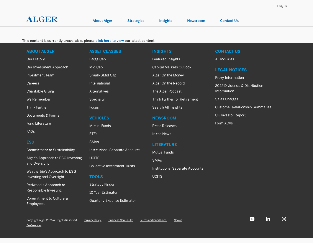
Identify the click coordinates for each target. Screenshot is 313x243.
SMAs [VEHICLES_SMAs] (94, 142)
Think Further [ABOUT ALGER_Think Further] (37, 107)
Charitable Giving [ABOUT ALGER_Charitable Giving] (40, 91)
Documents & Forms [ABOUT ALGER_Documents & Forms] (42, 115)
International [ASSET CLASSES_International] (99, 83)
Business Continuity (120, 220)
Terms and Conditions (153, 220)
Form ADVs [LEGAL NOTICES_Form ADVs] (224, 123)
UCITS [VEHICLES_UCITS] (94, 158)
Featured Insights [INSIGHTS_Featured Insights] (166, 59)
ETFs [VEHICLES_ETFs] (93, 134)
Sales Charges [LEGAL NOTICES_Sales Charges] (226, 99)
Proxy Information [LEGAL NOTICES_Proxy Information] (229, 78)
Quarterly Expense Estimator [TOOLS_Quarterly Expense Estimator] (112, 200)
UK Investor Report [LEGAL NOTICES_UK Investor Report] (230, 115)
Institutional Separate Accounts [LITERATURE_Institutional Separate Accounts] (177, 168)
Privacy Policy (93, 220)
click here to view (109, 40)
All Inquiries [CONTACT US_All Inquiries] (224, 59)
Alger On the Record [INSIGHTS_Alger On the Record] (168, 83)
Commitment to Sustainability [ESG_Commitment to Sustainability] (50, 150)
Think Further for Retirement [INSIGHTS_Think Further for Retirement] (175, 99)
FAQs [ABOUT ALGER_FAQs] (30, 131)
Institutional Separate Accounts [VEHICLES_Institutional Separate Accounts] (114, 150)
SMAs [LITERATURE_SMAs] (157, 160)
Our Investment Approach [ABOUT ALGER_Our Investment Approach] (47, 67)
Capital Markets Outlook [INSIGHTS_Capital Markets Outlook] (171, 67)
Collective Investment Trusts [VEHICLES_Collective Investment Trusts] (112, 166)
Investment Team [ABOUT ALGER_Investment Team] (40, 75)
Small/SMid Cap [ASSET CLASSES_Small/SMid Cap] (102, 75)
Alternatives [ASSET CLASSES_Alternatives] (99, 91)
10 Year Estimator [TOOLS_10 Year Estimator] (103, 192)
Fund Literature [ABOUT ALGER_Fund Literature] (38, 123)
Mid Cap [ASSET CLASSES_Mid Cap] (96, 67)
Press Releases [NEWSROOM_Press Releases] (164, 126)
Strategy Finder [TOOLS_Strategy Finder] (102, 184)
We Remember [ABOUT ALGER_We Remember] (38, 99)
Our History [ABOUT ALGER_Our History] (35, 59)
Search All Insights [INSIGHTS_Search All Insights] (167, 107)
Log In (282, 6)
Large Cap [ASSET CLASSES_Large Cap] (97, 59)
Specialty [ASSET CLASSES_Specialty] (97, 99)
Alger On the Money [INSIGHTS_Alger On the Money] (168, 75)
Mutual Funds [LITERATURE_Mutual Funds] (163, 152)
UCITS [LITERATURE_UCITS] (157, 176)
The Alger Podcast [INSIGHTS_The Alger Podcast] (167, 91)
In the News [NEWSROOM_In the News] (161, 134)
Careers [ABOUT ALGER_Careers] (32, 83)
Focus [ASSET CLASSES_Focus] (94, 107)
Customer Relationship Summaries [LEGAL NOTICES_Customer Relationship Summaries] (243, 107)
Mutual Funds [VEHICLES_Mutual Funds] (100, 126)
